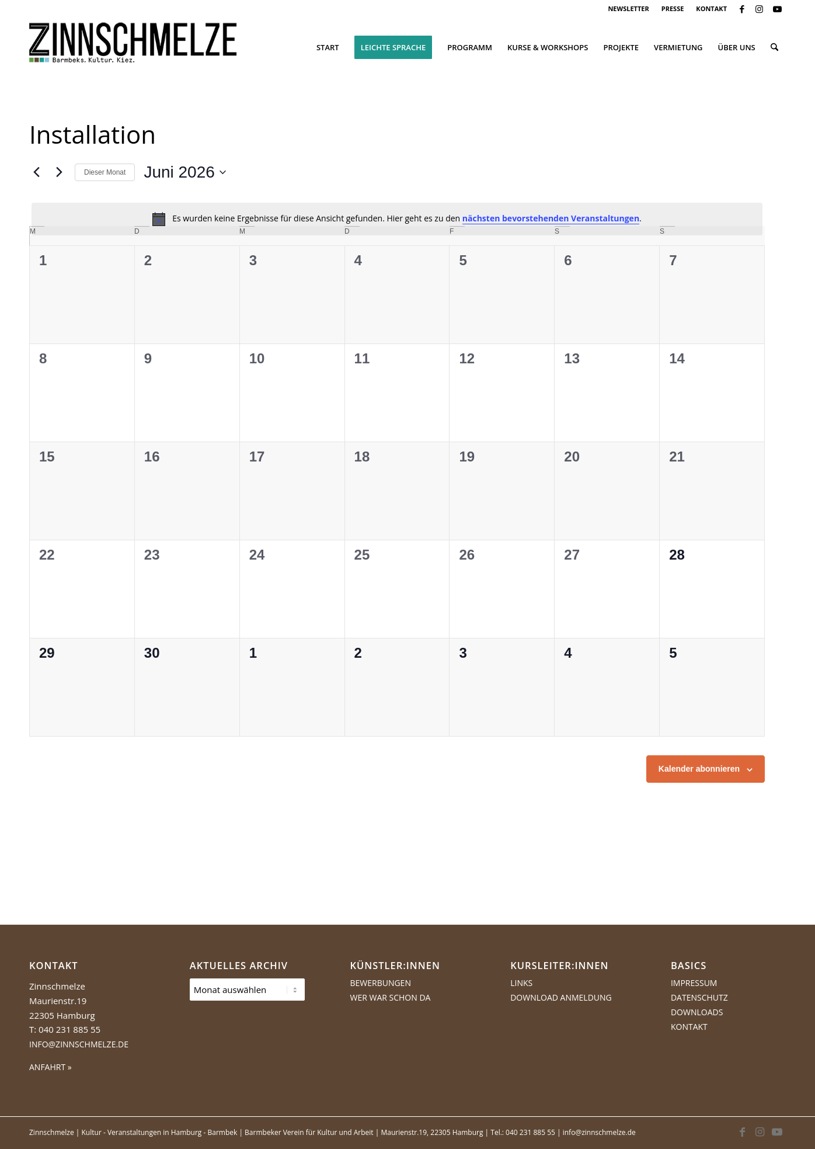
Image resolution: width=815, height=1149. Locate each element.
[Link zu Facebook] (741, 9)
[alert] (397, 219)
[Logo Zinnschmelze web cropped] (133, 47)
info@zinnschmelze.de (78, 1044)
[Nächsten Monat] (59, 172)
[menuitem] (628, 9)
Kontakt (689, 1026)
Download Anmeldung (561, 997)
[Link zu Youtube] (777, 9)
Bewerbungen (380, 982)
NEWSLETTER (628, 8)
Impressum (694, 982)
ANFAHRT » (50, 1066)
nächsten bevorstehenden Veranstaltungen (550, 218)
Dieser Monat (105, 172)
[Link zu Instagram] (759, 9)
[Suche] (774, 47)
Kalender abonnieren (699, 768)
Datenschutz (699, 997)
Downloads (697, 1012)
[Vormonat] (36, 172)
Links (521, 982)
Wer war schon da (390, 997)
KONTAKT (711, 8)
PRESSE (672, 8)
